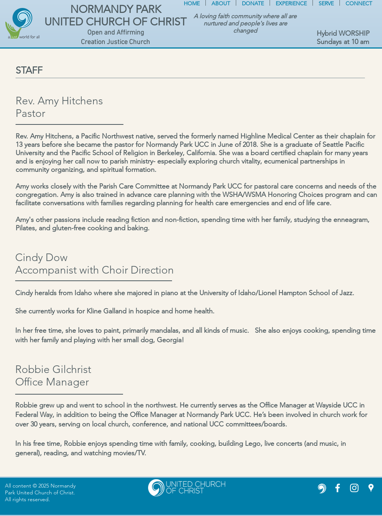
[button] (221, 3)
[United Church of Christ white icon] (321, 488)
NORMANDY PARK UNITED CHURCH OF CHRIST (115, 15)
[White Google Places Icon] (371, 488)
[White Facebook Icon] (337, 488)
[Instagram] (354, 488)
